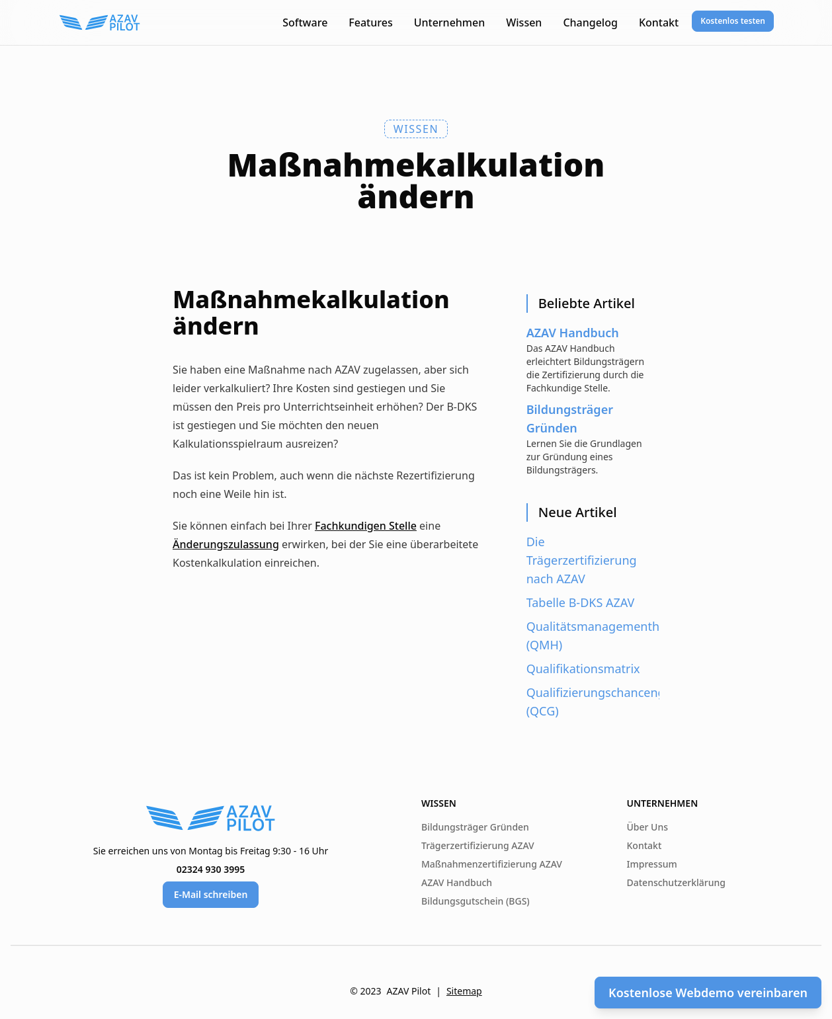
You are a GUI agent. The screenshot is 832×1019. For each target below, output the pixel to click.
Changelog (590, 22)
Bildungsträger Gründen (475, 827)
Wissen (524, 22)
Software (304, 22)
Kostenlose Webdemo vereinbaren (708, 992)
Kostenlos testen (732, 20)
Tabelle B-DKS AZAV (580, 602)
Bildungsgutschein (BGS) (475, 901)
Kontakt (659, 22)
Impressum (652, 864)
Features (370, 22)
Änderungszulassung (226, 544)
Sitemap (464, 991)
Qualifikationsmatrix (583, 668)
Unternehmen (449, 22)
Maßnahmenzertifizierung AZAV (491, 864)
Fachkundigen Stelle (366, 525)
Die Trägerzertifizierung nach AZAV (581, 560)
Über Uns (648, 827)
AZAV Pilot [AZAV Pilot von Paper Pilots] (409, 991)
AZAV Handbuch (456, 882)
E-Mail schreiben (211, 894)
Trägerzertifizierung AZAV (477, 845)
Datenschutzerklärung (676, 882)
